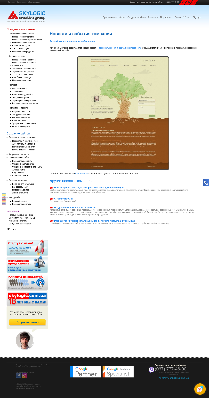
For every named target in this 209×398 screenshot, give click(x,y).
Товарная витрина (20, 97)
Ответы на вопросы (21, 126)
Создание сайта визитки (23, 164)
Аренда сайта (18, 170)
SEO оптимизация (20, 48)
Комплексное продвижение (21, 33)
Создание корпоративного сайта (27, 167)
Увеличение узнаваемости (24, 68)
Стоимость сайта (20, 176)
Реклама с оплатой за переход (26, 103)
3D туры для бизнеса (22, 114)
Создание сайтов (137, 17)
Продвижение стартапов (23, 37)
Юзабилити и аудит (21, 45)
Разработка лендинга (22, 161)
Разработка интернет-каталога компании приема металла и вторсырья (92, 221)
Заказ (178, 17)
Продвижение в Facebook (23, 60)
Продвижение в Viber (21, 80)
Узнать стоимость (20, 193)
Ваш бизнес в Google (22, 77)
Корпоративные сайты (19, 157)
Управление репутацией (23, 71)
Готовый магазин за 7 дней (21, 215)
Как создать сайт (20, 187)
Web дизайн (14, 197)
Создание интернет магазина (22, 137)
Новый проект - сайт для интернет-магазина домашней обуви (87, 187)
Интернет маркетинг (21, 117)
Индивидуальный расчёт (23, 150)
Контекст (13, 85)
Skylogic (197, 17)
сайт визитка (81, 173)
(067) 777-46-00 (170, 369)
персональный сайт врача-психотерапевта (120, 48)
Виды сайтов (18, 173)
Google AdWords (19, 89)
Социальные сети (17, 56)
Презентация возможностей (25, 141)
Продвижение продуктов (23, 51)
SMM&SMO (17, 66)
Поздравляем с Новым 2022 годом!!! (73, 207)
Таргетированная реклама (24, 100)
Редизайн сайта (19, 201)
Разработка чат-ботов (22, 112)
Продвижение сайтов (114, 17)
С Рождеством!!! (61, 198)
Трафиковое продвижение (24, 123)
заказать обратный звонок (174, 377)
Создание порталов (18, 180)
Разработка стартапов (19, 154)
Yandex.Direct (18, 91)
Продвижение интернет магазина (27, 40)
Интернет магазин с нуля (23, 147)
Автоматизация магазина (23, 144)
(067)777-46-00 (172, 2)
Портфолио (166, 17)
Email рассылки (19, 120)
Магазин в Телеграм (18, 221)
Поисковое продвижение (23, 43)
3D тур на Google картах (20, 224)
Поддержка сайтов (20, 190)
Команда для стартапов (23, 184)
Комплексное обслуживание (28, 2)
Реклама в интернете (18, 108)
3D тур (186, 17)
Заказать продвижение (22, 74)
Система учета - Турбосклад (22, 218)
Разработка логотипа (21, 204)
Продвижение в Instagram (24, 63)
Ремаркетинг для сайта (22, 94)
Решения (11, 2)
